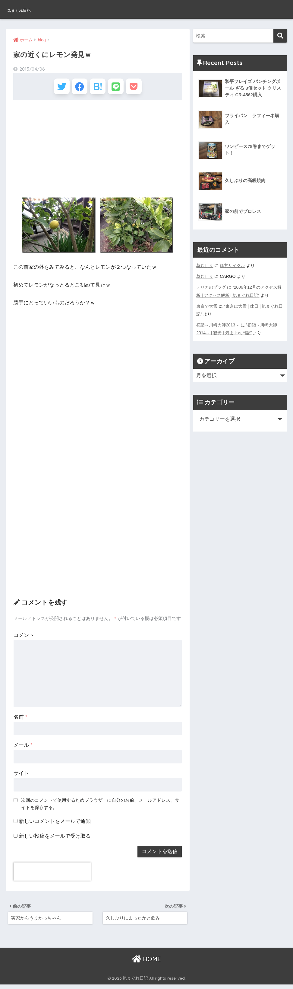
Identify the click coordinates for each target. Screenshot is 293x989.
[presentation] (52, 874)
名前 (20, 720)
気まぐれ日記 (29, 9)
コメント (24, 638)
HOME (146, 963)
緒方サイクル (232, 265)
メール (23, 748)
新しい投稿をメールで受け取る (55, 839)
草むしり (204, 265)
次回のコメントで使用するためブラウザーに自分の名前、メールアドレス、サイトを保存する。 (100, 806)
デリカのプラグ (211, 287)
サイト (21, 776)
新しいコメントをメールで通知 (55, 824)
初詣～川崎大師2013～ (218, 324)
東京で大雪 (206, 305)
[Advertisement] (97, 151)
